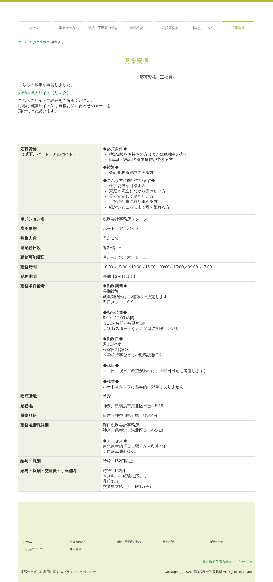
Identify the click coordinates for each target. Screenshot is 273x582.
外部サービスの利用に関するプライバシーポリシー (58, 572)
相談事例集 (170, 28)
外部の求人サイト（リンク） (44, 93)
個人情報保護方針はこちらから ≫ (227, 562)
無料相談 (136, 28)
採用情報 (238, 28)
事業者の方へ (69, 28)
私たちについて (204, 28)
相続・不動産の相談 (102, 28)
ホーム (35, 28)
